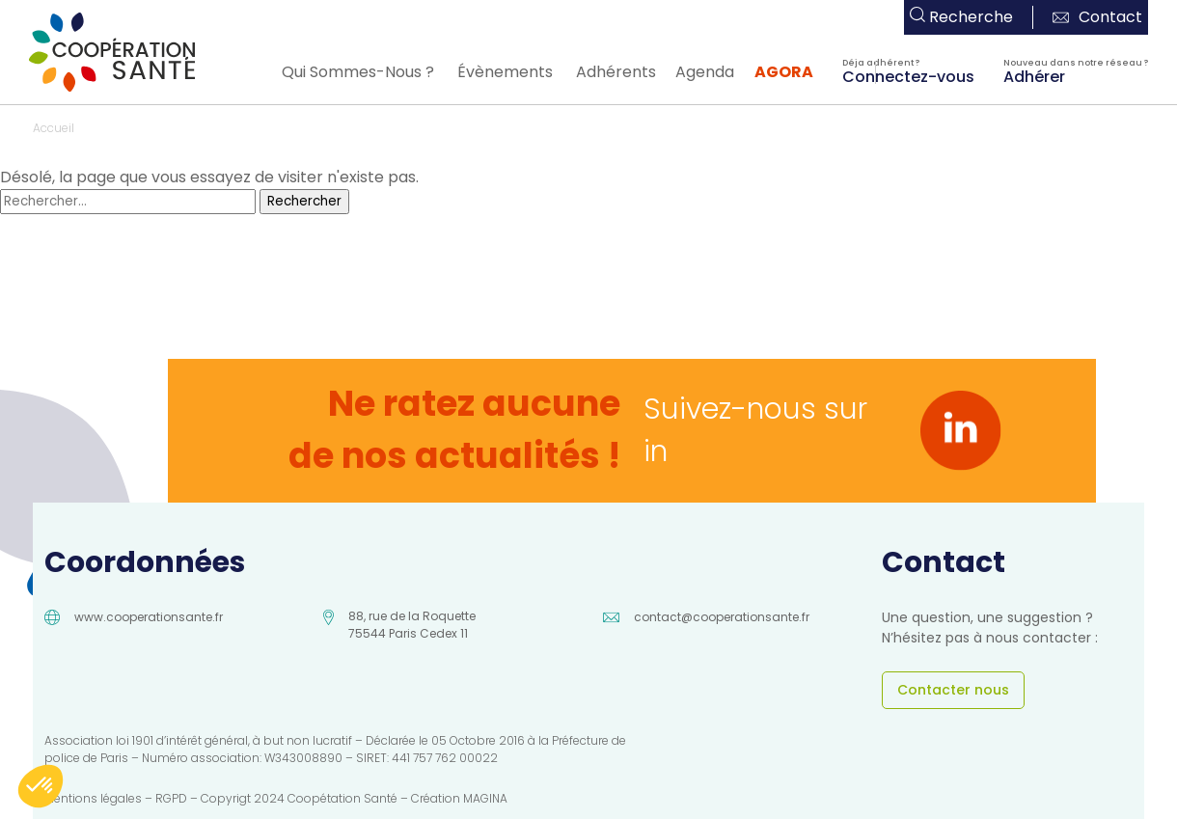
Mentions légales (93, 798)
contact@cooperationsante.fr (721, 617)
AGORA (783, 72)
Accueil (53, 128)
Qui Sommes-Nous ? (358, 72)
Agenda (704, 72)
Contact (1097, 17)
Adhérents (616, 72)
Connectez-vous (908, 75)
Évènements (505, 72)
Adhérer (1034, 75)
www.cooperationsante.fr (148, 617)
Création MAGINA (459, 798)
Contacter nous (953, 689)
